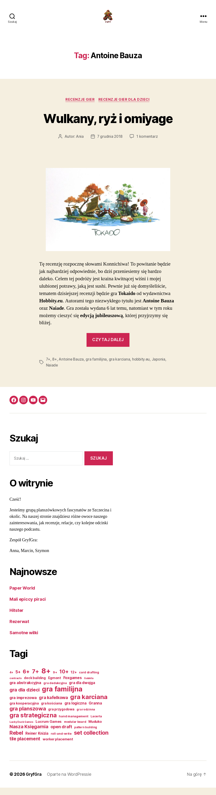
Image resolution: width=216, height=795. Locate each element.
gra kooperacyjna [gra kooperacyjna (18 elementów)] (24, 711)
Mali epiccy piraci (27, 606)
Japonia (160, 367)
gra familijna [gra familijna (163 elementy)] (62, 696)
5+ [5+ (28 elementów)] (17, 679)
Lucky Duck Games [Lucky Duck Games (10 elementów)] (21, 729)
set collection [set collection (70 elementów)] (91, 740)
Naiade (52, 372)
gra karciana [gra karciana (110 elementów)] (88, 704)
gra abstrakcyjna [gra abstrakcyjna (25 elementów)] (25, 690)
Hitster (16, 617)
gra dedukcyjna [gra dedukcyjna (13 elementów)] (55, 690)
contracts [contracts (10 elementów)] (15, 685)
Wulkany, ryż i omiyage (108, 125)
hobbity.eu (142, 367)
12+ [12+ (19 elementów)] (74, 679)
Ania (79, 144)
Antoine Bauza (72, 367)
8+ (54, 367)
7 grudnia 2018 (110, 144)
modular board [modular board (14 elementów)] (75, 729)
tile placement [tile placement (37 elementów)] (24, 746)
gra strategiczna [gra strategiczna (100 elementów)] (33, 722)
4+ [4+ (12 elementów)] (11, 679)
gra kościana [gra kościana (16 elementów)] (51, 711)
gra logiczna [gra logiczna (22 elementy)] (75, 710)
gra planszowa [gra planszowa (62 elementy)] (27, 716)
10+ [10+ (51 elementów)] (63, 679)
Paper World (22, 595)
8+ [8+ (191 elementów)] (46, 678)
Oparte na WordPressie (70, 781)
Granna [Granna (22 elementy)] (95, 710)
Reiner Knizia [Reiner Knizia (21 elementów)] (36, 740)
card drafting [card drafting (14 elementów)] (89, 679)
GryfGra (34, 781)
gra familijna (97, 367)
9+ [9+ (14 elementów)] (55, 679)
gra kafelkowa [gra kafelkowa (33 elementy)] (53, 704)
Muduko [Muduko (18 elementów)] (95, 729)
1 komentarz (147, 144)
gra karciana (120, 367)
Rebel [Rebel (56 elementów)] (16, 740)
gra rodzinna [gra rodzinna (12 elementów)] (86, 717)
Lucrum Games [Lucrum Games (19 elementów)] (49, 729)
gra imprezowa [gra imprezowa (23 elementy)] (23, 705)
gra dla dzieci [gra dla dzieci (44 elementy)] (24, 697)
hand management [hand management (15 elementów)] (73, 723)
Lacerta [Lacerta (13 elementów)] (96, 723)
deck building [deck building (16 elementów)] (35, 685)
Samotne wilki (23, 640)
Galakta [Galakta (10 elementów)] (88, 685)
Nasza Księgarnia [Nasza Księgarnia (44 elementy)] (28, 734)
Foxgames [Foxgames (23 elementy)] (72, 685)
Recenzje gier (79, 107)
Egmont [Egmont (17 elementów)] (54, 685)
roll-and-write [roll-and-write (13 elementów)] (61, 741)
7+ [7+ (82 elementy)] (35, 678)
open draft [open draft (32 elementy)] (61, 734)
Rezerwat (19, 628)
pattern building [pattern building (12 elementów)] (85, 734)
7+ (48, 367)
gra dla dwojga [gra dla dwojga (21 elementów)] (82, 690)
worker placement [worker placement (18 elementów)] (58, 746)
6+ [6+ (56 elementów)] (26, 679)
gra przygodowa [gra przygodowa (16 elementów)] (61, 717)
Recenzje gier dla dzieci (125, 107)
